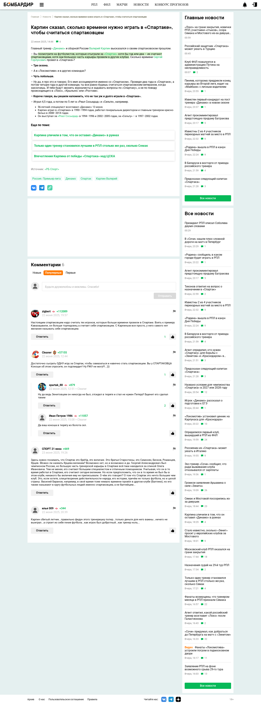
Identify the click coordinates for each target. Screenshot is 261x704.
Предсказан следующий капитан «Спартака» (206, 180)
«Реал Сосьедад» (68, 116)
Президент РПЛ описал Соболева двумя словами (206, 225)
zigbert (46, 311)
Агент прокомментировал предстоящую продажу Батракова (207, 117)
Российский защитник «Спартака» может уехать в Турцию (207, 48)
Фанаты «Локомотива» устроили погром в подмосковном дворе (207, 650)
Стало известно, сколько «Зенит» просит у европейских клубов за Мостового (206, 533)
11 (205, 658)
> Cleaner (80, 388)
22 (205, 604)
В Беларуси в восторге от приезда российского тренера (207, 165)
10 (205, 424)
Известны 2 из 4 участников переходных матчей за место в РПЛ (208, 133)
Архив (30, 699)
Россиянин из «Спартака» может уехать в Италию (206, 450)
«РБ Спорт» (52, 169)
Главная (35, 17)
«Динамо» (58, 48)
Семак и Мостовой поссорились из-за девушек (207, 500)
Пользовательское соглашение (66, 699)
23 (205, 506)
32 (205, 639)
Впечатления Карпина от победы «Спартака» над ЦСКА (74, 156)
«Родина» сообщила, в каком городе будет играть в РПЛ (203, 256)
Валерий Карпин (99, 48)
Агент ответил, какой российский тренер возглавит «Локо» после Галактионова (206, 615)
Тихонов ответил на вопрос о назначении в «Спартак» (203, 288)
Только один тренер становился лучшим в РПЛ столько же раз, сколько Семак (91, 145)
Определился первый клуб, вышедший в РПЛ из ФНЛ (202, 434)
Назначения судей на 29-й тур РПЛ (207, 565)
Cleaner (47, 352)
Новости (47, 17)
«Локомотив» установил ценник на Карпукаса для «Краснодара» (207, 418)
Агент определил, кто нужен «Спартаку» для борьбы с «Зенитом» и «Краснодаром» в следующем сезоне (204, 353)
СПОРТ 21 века (52, 448)
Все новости (208, 198)
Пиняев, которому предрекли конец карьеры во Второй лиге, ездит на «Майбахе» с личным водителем (208, 83)
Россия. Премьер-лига (46, 178)
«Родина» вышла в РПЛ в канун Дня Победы (205, 149)
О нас (42, 699)
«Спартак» (110, 54)
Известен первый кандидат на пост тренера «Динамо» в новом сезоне (207, 101)
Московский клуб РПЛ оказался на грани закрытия (207, 551)
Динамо (71, 178)
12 (205, 392)
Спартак (86, 178)
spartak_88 (56, 385)
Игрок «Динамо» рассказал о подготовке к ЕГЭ (203, 402)
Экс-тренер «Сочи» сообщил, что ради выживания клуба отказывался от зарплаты (205, 467)
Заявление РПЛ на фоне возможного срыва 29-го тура (204, 668)
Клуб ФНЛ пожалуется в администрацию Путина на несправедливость (202, 64)
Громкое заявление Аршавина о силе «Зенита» (205, 484)
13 (205, 674)
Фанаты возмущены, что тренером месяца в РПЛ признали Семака (207, 598)
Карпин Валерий (106, 178)
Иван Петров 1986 (61, 415)
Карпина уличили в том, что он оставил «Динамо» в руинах (76, 135)
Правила (92, 699)
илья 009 (47, 508)
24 (205, 439)
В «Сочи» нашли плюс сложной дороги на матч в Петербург (205, 240)
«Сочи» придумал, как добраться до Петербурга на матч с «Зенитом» (208, 633)
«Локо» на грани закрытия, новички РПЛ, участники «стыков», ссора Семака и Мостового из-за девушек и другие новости (208, 30)
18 (205, 557)
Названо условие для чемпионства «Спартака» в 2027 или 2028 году (207, 386)
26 (205, 490)
